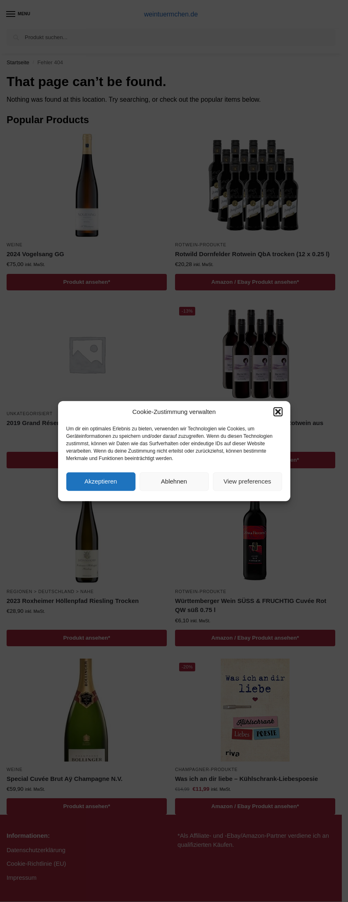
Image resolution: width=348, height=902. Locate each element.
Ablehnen (174, 481)
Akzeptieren (100, 481)
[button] (278, 412)
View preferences (247, 481)
